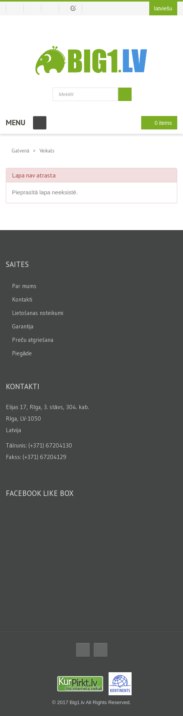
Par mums (24, 286)
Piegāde (22, 353)
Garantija (22, 326)
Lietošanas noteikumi (37, 313)
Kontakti (22, 299)
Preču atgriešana (32, 339)
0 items (157, 122)
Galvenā (20, 151)
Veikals (47, 151)
